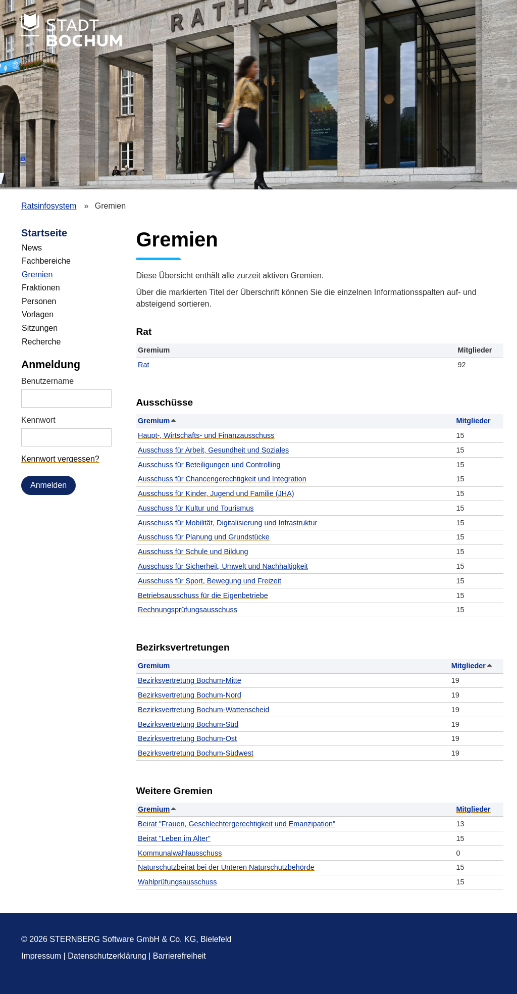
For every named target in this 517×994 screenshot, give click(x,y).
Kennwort (38, 420)
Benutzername (47, 381)
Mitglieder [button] (473, 421)
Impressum (41, 956)
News (32, 247)
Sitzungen (40, 328)
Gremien (37, 274)
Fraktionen (41, 287)
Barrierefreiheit (179, 956)
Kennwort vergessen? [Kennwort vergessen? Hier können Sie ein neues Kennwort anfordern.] (60, 459)
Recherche (41, 341)
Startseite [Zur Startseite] (44, 232)
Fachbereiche (46, 261)
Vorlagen (38, 314)
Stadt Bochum (71, 30)
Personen (39, 301)
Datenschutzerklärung (107, 956)
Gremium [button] (156, 421)
